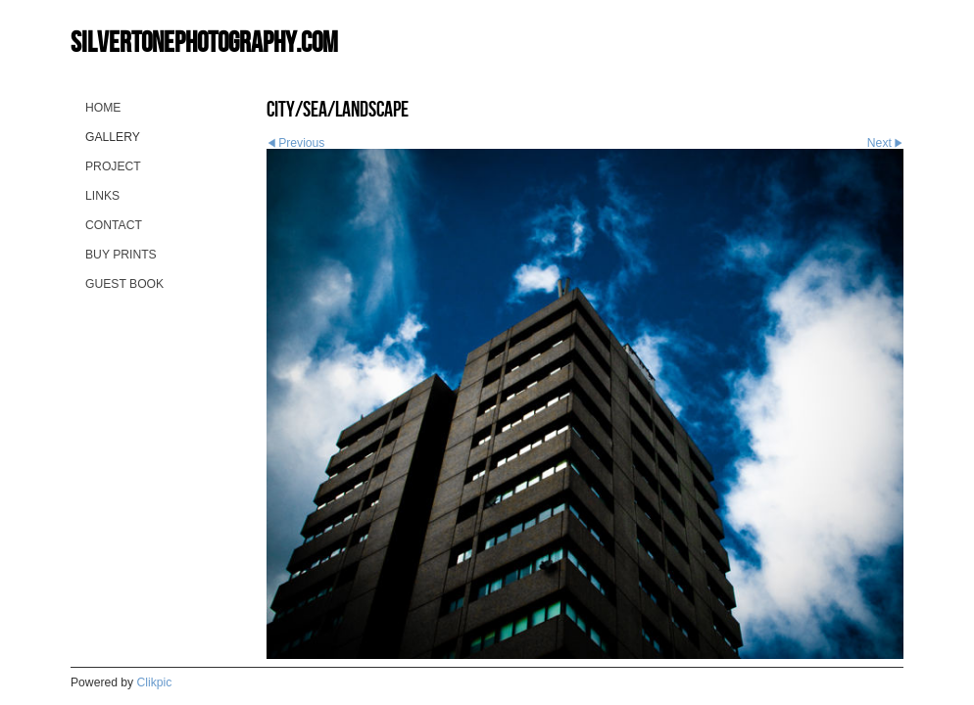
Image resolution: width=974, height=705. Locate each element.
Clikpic (154, 682)
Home (103, 108)
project (113, 166)
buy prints (121, 254)
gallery (112, 137)
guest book (124, 284)
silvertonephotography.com (204, 41)
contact (113, 225)
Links (102, 196)
